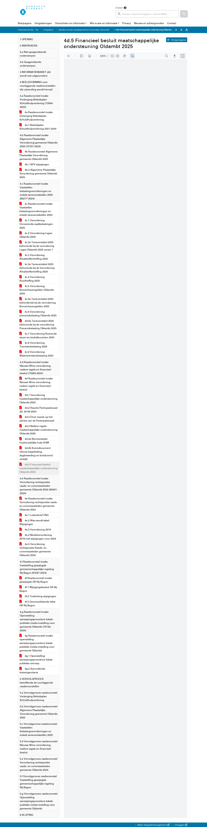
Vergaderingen (43, 23)
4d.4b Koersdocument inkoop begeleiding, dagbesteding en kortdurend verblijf (36, 453)
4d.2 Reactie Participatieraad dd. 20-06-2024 (38, 409)
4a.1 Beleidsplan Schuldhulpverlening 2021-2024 (37, 126)
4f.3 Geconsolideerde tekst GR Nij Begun (37, 603)
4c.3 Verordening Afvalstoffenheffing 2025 (33, 256)
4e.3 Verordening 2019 (35, 529)
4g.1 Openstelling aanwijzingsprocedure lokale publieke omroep (36, 659)
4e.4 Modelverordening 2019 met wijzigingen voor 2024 (37, 536)
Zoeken (119, 7)
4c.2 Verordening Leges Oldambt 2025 (35, 235)
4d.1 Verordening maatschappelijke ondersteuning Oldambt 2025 (38, 398)
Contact (171, 23)
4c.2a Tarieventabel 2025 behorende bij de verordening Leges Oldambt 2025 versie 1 (36, 246)
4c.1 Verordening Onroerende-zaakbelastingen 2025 (36, 224)
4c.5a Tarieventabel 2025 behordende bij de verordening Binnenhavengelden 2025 (37, 302)
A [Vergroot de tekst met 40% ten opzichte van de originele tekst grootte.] (186, 30)
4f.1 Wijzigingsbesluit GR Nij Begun (38, 589)
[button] (184, 14)
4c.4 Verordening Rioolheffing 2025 (32, 278)
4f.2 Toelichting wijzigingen (37, 596)
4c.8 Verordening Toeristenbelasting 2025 (33, 344)
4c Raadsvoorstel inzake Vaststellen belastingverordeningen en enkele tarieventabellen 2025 (36, 209)
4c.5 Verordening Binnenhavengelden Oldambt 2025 (36, 290)
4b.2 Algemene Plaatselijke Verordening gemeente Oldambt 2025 (38, 173)
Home (38, 30)
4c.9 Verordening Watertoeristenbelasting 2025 (36, 353)
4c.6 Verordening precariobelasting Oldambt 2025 (38, 313)
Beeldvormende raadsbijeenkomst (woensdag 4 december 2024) (87, 30)
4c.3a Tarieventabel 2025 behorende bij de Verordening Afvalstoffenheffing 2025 (37, 268)
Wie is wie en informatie (103, 23)
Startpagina (24, 23)
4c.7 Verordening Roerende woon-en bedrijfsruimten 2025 (38, 335)
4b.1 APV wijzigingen (34, 164)
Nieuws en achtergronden (149, 23)
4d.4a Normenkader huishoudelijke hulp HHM (34, 440)
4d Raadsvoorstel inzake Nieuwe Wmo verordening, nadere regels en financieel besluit (36, 384)
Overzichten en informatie (70, 23)
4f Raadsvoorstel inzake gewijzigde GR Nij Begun (35, 579)
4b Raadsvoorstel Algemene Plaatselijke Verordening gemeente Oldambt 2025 (38, 155)
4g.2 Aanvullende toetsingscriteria (32, 670)
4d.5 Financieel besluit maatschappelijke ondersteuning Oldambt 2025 (38, 468)
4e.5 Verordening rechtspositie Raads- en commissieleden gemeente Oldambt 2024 (35, 549)
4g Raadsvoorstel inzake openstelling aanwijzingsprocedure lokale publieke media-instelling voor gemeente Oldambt (37, 643)
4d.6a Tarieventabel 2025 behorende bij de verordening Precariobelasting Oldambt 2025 (38, 324)
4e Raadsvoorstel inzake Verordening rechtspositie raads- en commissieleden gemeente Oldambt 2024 (38, 504)
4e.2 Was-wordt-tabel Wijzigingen (34, 522)
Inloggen (181, 824)
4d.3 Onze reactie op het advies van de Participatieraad (36, 418)
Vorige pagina (176, 39)
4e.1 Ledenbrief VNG (34, 515)
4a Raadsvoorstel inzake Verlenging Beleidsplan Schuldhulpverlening (36, 116)
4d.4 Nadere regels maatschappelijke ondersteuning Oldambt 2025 (38, 429)
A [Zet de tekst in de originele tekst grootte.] (176, 29)
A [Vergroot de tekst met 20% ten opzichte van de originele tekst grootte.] (181, 30)
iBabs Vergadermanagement (153, 824)
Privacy (126, 23)
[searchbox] (147, 14)
